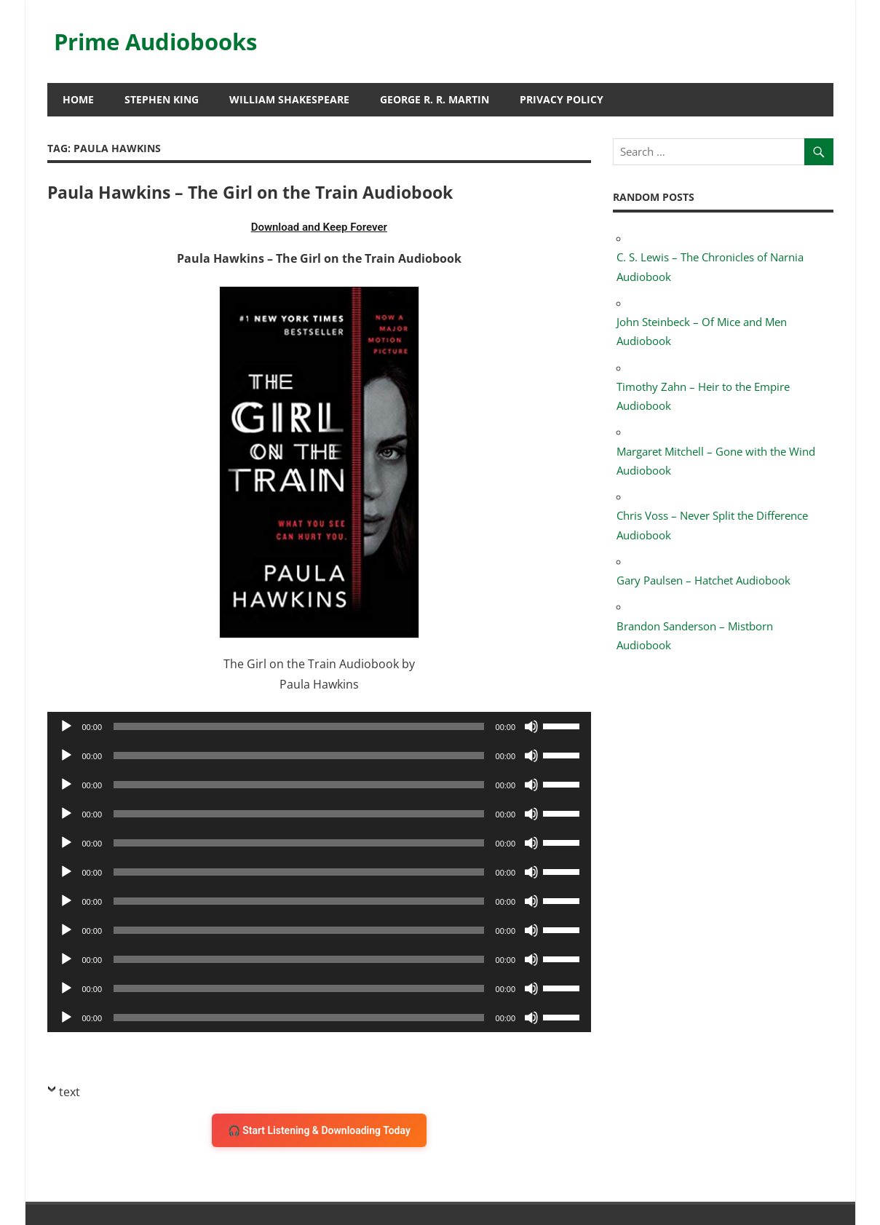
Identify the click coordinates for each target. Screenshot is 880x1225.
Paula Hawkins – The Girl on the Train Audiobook (259, 192)
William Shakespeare (289, 99)
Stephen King (161, 99)
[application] (319, 726)
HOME (78, 99)
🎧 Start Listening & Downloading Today (319, 1130)
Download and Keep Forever (319, 227)
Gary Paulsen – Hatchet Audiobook (703, 580)
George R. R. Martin (434, 99)
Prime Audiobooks (160, 41)
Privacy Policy (561, 99)
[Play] (66, 726)
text (69, 1092)
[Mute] (531, 726)
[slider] (299, 726)
